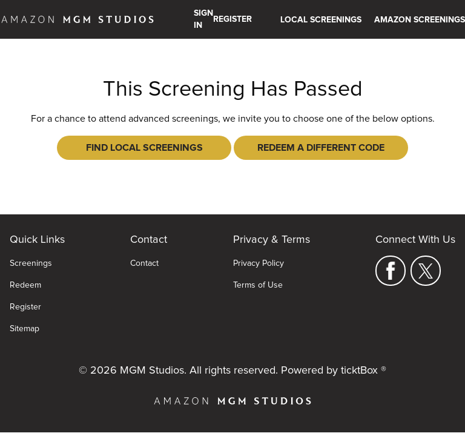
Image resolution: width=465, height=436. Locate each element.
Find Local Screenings (144, 148)
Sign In (203, 19)
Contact (144, 263)
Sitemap (24, 329)
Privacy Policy (258, 263)
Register (25, 307)
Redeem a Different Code (320, 148)
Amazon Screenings (419, 20)
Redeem (25, 285)
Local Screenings (320, 20)
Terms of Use (258, 285)
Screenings (31, 263)
